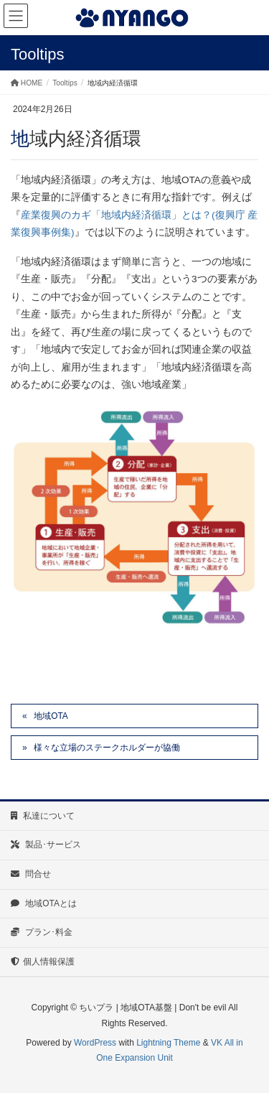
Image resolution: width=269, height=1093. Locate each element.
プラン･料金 (41, 932)
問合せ (31, 874)
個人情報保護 (43, 962)
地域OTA (51, 716)
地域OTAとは (44, 903)
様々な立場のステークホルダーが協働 (107, 748)
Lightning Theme (168, 1043)
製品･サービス (46, 844)
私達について (43, 816)
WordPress (95, 1043)
